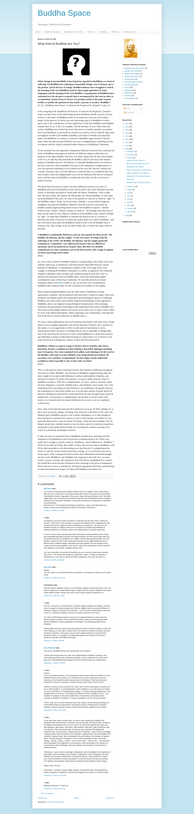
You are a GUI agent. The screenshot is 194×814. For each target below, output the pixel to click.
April (129, 202)
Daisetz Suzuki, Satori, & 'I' (136, 160)
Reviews (128, 96)
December (131, 151)
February (130, 208)
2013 (127, 136)
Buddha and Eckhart (132, 71)
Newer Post (42, 798)
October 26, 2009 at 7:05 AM (54, 510)
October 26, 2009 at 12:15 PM (54, 578)
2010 (127, 146)
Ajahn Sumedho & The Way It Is (138, 173)
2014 (127, 133)
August (130, 190)
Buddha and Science (132, 76)
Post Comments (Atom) (56, 802)
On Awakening (130, 85)
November (131, 155)
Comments (129, 113)
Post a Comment (47, 793)
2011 (127, 142)
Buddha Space (64, 12)
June (129, 196)
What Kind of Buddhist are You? (138, 164)
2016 (127, 127)
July (128, 193)
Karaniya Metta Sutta (132, 82)
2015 (127, 130)
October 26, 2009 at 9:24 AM (54, 560)
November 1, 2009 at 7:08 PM (54, 663)
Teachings (103, 32)
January (130, 212)
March (129, 205)
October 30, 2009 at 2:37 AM (54, 596)
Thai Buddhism (130, 98)
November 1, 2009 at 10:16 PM (55, 710)
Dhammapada (130, 79)
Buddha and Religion (132, 74)
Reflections (129, 93)
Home (38, 32)
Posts (127, 108)
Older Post (110, 798)
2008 (127, 215)
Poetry (127, 87)
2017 (127, 124)
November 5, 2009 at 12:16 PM (55, 775)
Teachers (91, 32)
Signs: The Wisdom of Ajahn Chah (139, 170)
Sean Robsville (49, 648)
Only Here (130, 179)
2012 (127, 139)
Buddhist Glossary (52, 32)
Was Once (48, 489)
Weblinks (115, 32)
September (131, 186)
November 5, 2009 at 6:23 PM (54, 789)
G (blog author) (129, 32)
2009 (127, 149)
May (129, 199)
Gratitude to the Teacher (135, 167)
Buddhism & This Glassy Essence (139, 176)
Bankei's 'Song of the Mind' (134, 68)
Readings (128, 90)
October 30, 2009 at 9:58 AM (54, 641)
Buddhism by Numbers (73, 32)
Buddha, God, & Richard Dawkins (139, 182)
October (130, 158)
